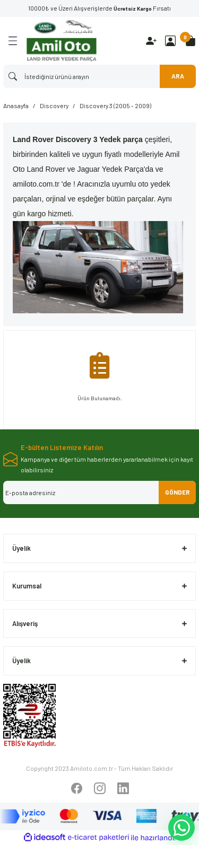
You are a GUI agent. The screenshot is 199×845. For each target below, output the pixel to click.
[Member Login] (170, 41)
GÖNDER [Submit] (177, 492)
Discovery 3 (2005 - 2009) (115, 105)
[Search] (99, 76)
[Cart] (190, 41)
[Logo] (62, 40)
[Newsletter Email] (99, 492)
